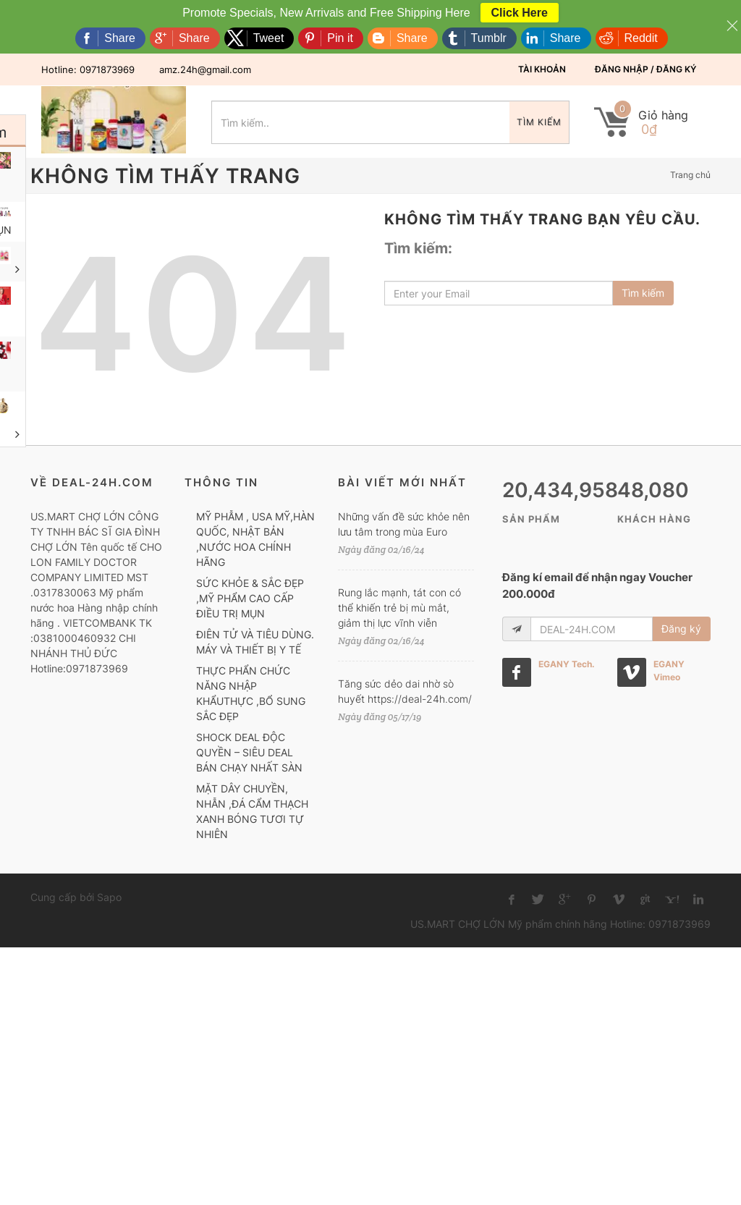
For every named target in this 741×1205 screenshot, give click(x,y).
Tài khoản (542, 69)
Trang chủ (690, 174)
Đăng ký (681, 628)
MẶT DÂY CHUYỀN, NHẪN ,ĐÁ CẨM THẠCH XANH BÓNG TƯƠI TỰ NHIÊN (252, 811)
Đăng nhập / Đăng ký (645, 69)
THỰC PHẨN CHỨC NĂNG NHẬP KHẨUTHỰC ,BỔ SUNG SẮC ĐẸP (250, 693)
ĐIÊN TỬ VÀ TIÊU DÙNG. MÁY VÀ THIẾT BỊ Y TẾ (255, 642)
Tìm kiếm (539, 122)
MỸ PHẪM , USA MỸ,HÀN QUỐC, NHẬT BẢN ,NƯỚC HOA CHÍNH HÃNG (255, 539)
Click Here (519, 13)
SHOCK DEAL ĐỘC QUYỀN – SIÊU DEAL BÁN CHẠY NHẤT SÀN (249, 752)
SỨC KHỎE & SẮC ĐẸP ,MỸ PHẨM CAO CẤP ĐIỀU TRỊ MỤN (250, 598)
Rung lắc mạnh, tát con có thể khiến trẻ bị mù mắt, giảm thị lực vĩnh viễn (399, 607)
